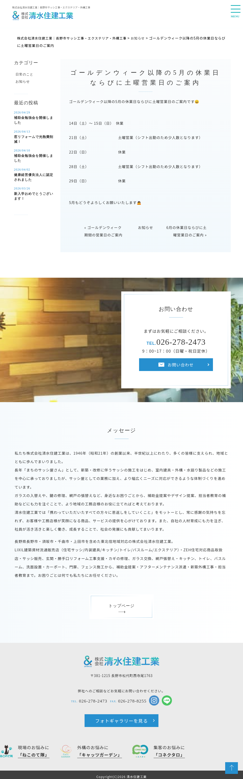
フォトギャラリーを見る (121, 718)
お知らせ (145, 225)
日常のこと (24, 74)
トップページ (121, 606)
